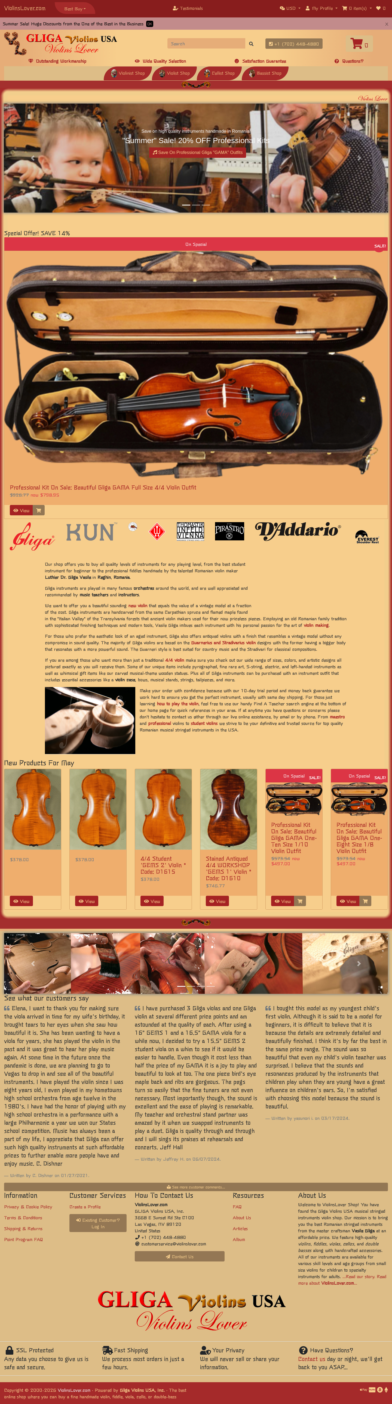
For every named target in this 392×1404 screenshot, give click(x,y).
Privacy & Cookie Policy (28, 1206)
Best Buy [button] (73, 8)
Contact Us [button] (180, 1256)
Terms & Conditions (23, 1217)
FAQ (237, 1206)
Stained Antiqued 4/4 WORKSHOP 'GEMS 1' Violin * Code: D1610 (229, 868)
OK (149, 23)
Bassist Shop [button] (265, 72)
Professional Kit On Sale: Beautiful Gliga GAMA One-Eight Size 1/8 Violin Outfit (359, 838)
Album (239, 1239)
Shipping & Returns (23, 1228)
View (21, 510)
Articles (240, 1228)
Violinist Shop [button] (128, 72)
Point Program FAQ (23, 1239)
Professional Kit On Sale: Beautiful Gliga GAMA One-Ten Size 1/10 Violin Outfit (294, 838)
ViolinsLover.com (24, 8)
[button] (290, 7)
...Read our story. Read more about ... (342, 1279)
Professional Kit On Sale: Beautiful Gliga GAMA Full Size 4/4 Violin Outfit (103, 487)
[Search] (206, 43)
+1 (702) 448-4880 (294, 43)
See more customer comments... (196, 1187)
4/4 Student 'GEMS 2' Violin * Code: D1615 (163, 864)
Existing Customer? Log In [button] (98, 1223)
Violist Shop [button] (174, 72)
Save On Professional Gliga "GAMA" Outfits (198, 152)
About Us (242, 1217)
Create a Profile (84, 1206)
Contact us (311, 1359)
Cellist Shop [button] (219, 72)
